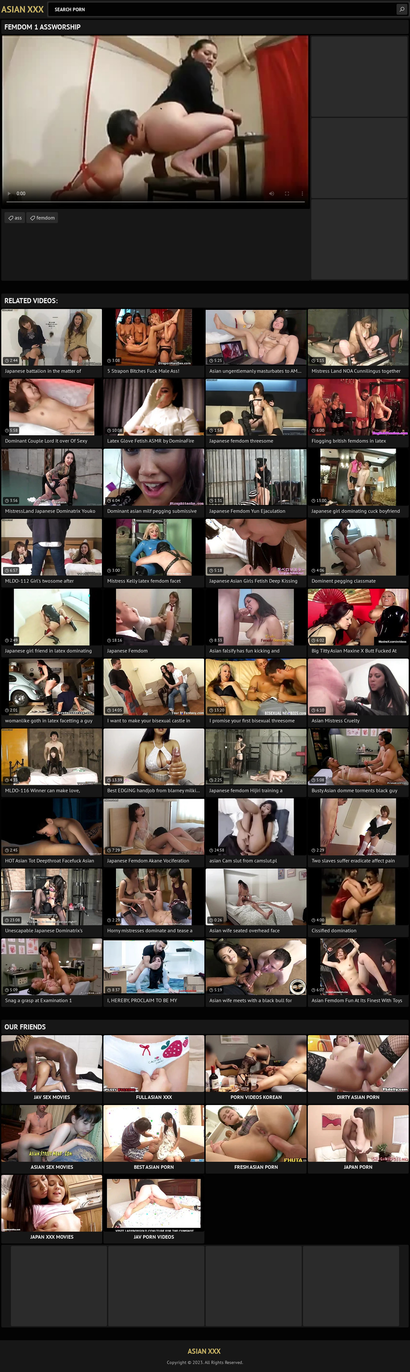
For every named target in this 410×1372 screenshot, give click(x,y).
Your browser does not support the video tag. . (155, 122)
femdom (46, 217)
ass (18, 217)
